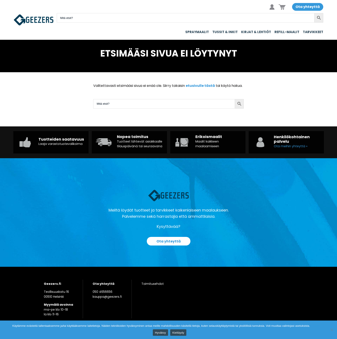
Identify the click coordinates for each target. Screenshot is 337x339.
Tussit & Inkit (225, 32)
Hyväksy (160, 332)
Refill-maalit (286, 32)
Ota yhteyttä (308, 6)
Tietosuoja (318, 325)
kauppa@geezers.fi (107, 297)
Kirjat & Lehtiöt (256, 32)
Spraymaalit (197, 32)
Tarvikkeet (313, 32)
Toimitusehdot (152, 284)
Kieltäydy (178, 332)
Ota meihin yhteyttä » (290, 146)
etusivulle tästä (200, 85)
